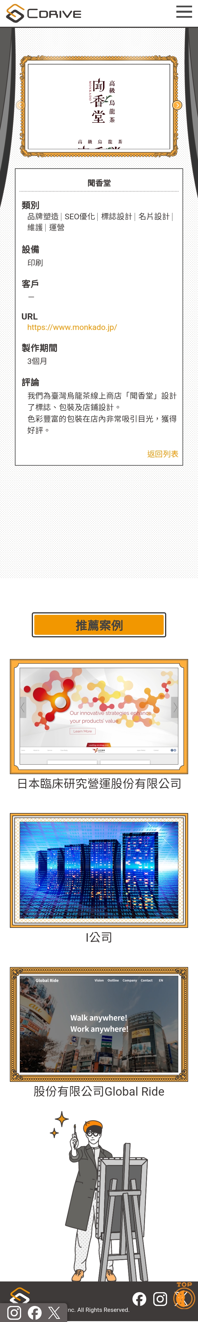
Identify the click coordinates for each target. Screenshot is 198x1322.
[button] (177, 105)
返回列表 (163, 454)
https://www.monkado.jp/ (72, 327)
